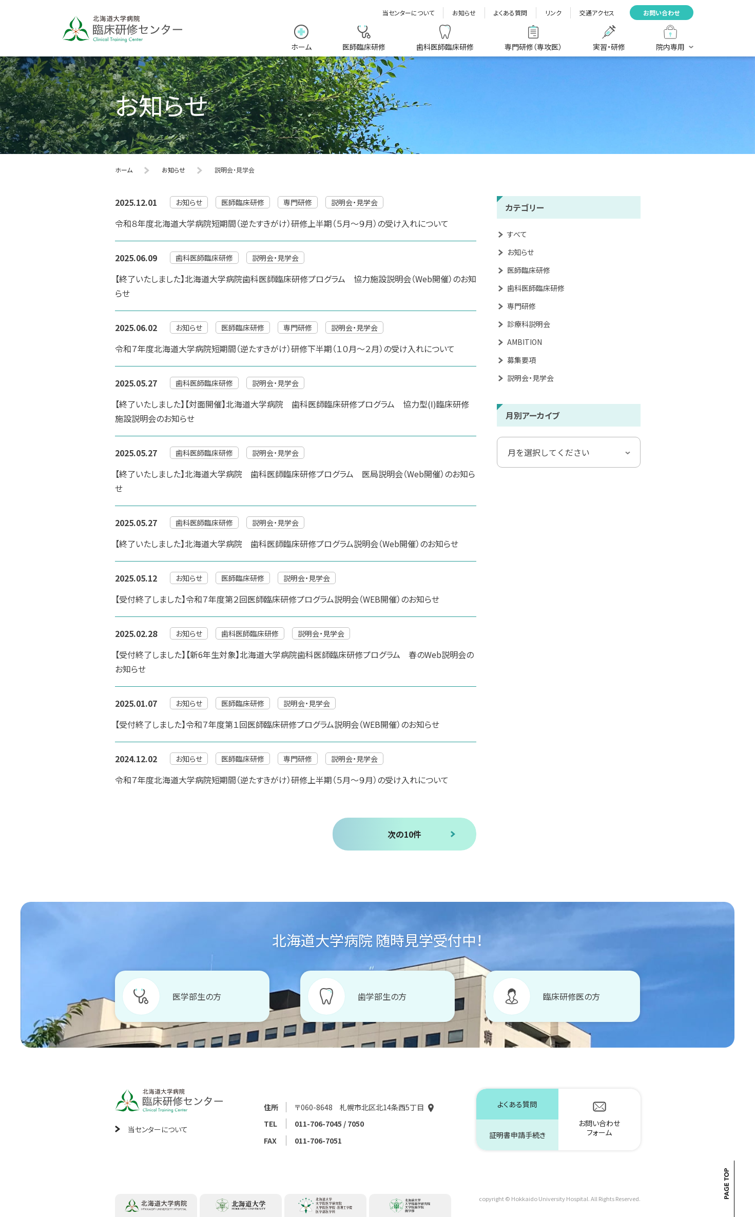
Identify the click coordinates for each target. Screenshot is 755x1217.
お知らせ (464, 12)
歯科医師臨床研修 (536, 288)
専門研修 (521, 306)
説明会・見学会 (530, 378)
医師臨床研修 (528, 270)
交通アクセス (596, 12)
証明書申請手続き (517, 1135)
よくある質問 (510, 12)
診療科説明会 (528, 324)
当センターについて (408, 12)
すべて (517, 234)
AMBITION (524, 342)
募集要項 (521, 360)
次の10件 (404, 834)
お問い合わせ (661, 12)
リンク (553, 12)
